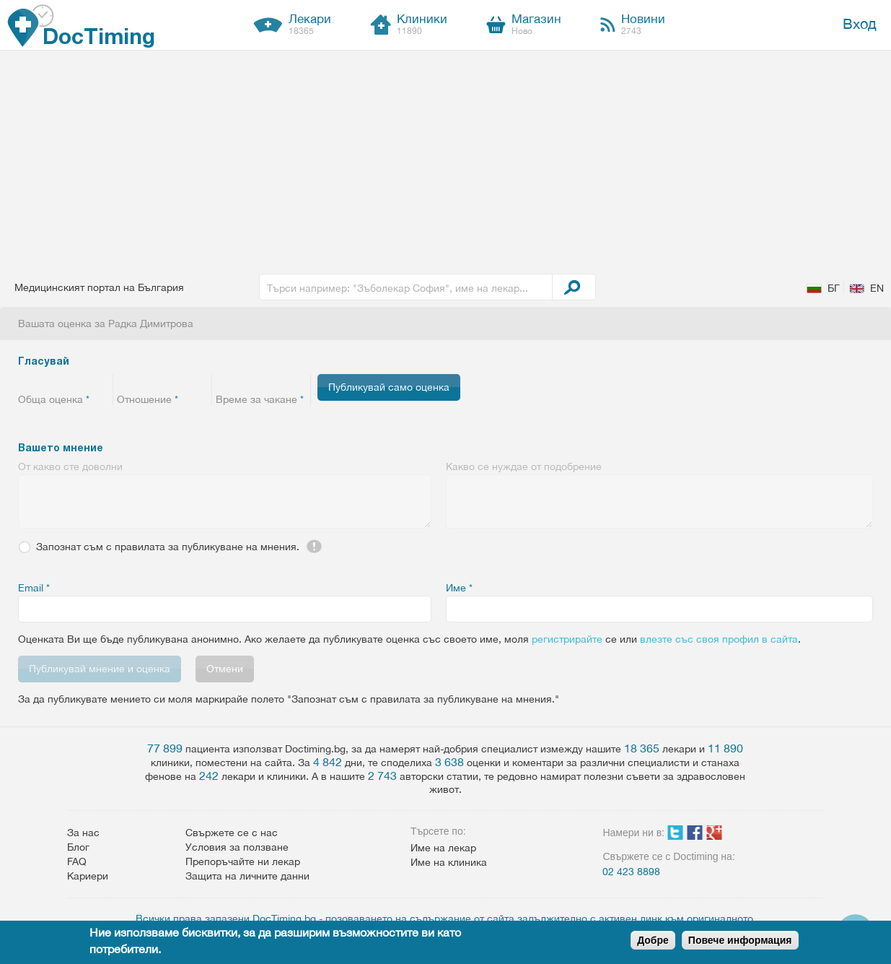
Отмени (224, 668)
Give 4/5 (81, 382)
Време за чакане (260, 399)
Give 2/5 (45, 382)
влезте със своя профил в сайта (719, 639)
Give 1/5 (27, 382)
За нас (83, 832)
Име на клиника (449, 862)
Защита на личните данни (247, 876)
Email (34, 588)
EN (877, 288)
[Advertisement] (446, 159)
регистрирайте (567, 639)
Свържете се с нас (231, 832)
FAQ (77, 861)
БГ (834, 288)
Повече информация (740, 940)
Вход (860, 23)
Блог (78, 847)
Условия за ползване (237, 847)
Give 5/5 (99, 382)
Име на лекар (443, 848)
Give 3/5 (63, 382)
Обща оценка (53, 399)
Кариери (87, 876)
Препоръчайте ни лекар (242, 861)
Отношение (147, 399)
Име (459, 588)
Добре (653, 940)
